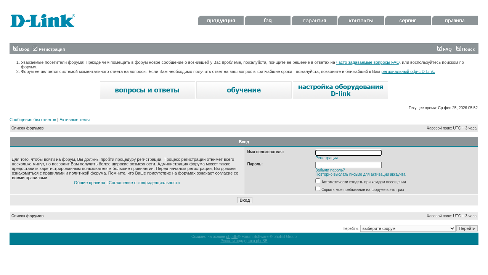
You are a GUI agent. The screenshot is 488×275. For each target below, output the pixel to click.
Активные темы (74, 119)
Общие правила (89, 182)
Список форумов (27, 128)
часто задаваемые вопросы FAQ (368, 62)
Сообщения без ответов (33, 119)
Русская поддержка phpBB (243, 241)
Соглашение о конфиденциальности (144, 182)
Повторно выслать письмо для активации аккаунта (361, 174)
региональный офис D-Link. (408, 71)
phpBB (232, 237)
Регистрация (49, 49)
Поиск (465, 49)
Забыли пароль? (330, 170)
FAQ (444, 49)
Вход (21, 49)
